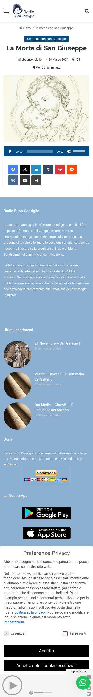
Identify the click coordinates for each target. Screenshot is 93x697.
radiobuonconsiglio (29, 59)
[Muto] (68, 151)
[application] (46, 151)
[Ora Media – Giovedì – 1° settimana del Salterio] (17, 416)
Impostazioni (14, 621)
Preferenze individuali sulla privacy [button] (46, 679)
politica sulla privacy (29, 611)
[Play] (10, 151)
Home (25, 28)
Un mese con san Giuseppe (54, 28)
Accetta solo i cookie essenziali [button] (46, 664)
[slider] (40, 151)
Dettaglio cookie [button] (31, 690)
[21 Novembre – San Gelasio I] (17, 354)
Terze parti (74, 632)
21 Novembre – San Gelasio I (57, 343)
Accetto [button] (46, 650)
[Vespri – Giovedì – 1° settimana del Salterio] (17, 385)
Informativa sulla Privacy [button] (57, 690)
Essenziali (15, 632)
